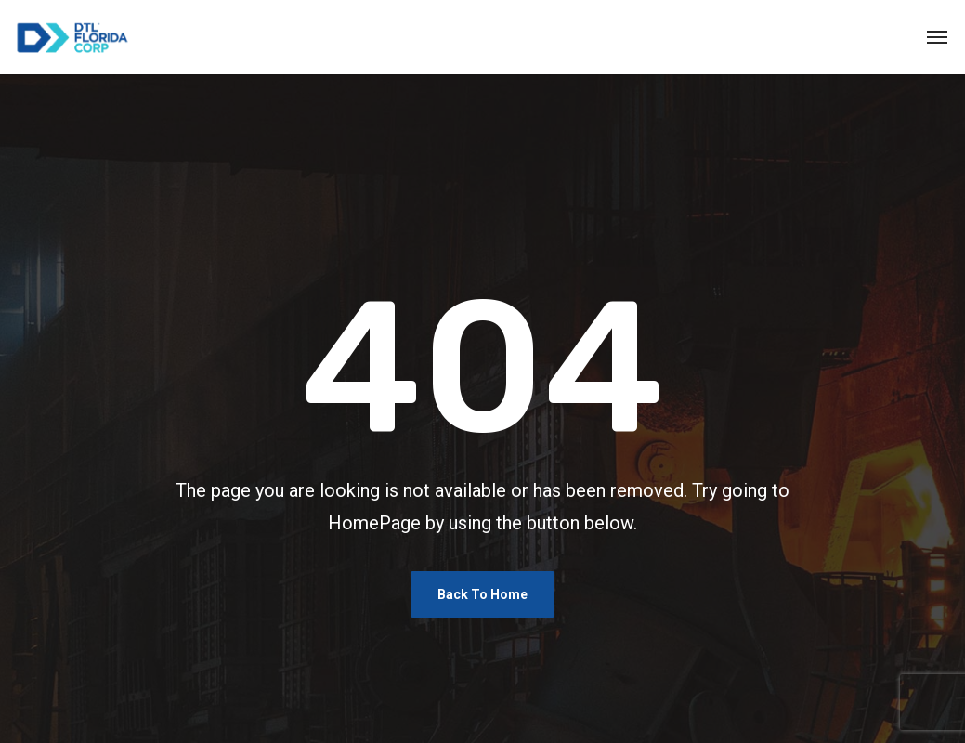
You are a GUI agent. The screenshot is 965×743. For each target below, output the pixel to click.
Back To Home (482, 594)
